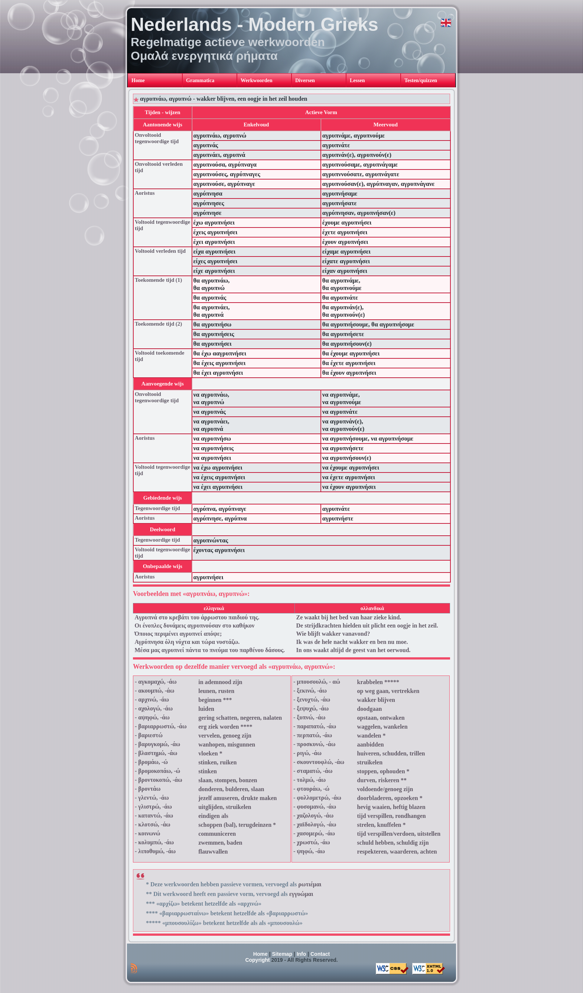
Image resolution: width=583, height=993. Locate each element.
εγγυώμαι (301, 894)
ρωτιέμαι (309, 884)
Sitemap (282, 954)
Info (301, 954)
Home (260, 954)
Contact (320, 954)
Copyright (257, 960)
